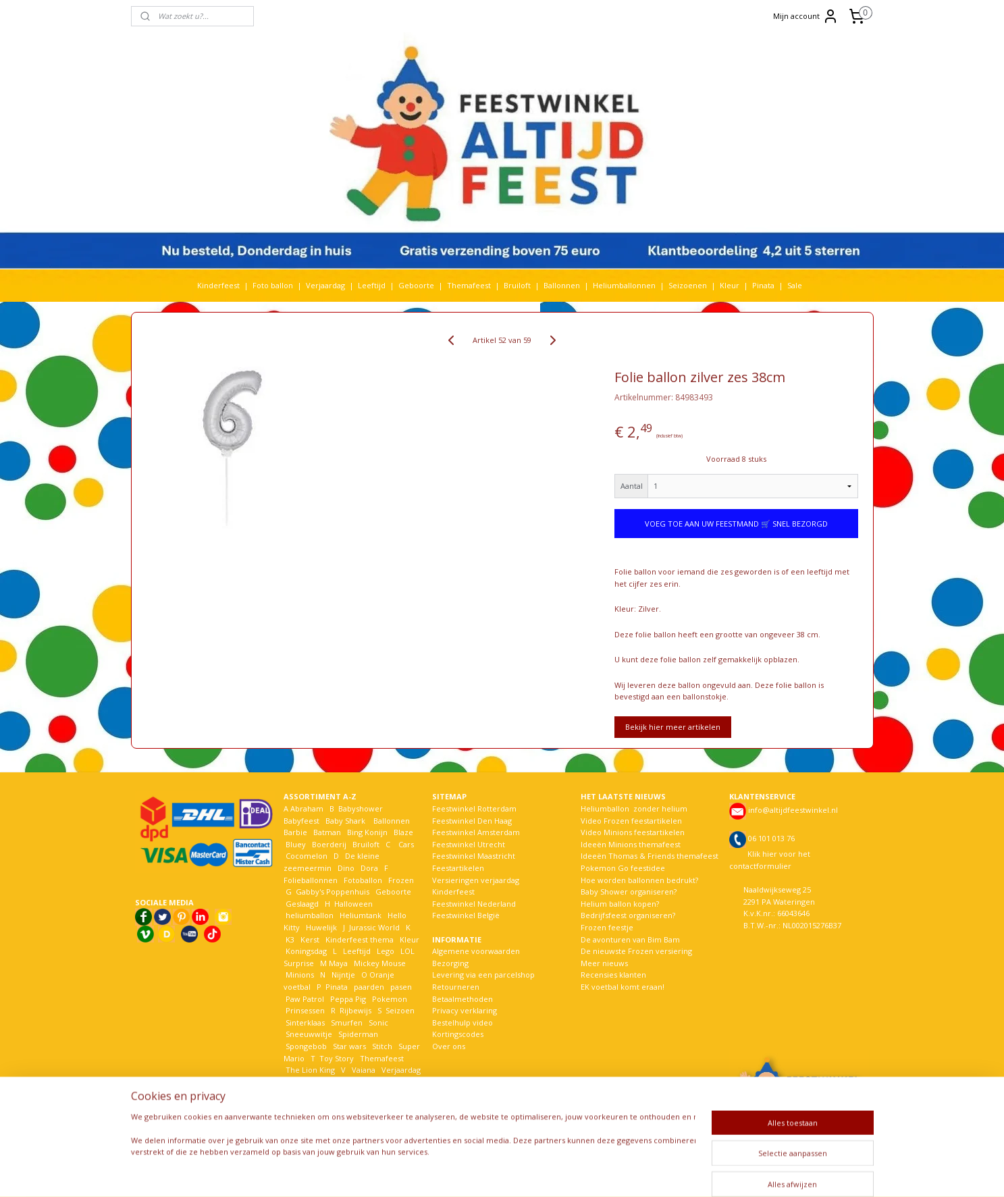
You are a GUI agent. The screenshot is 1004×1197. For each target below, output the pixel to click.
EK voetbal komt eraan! (622, 987)
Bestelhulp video (462, 1022)
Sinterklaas (305, 1022)
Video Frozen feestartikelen (631, 821)
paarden (369, 987)
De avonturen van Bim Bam (630, 939)
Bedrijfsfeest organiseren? (628, 915)
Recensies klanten (613, 974)
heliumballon (310, 915)
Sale (794, 285)
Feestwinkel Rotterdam (474, 808)
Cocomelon (306, 856)
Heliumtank (360, 915)
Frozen (401, 880)
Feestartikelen (458, 868)
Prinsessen (304, 1010)
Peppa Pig (348, 999)
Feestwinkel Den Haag (472, 821)
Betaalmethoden (462, 999)
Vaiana (363, 1070)
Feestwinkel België (466, 915)
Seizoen (400, 1010)
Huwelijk (321, 927)
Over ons (448, 1046)
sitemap (468, 1172)
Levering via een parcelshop (483, 974)
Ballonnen (562, 285)
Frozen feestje (607, 927)
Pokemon (389, 999)
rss (497, 1172)
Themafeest (469, 285)
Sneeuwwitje (309, 1034)
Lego (383, 951)
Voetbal (298, 1082)
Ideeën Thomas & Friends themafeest (649, 856)
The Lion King (309, 1070)
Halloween (353, 904)
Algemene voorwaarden (476, 951)
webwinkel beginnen (548, 1172)
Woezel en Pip (349, 1093)
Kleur (729, 285)
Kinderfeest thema (359, 939)
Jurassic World (374, 927)
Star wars (349, 1046)
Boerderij (329, 844)
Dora (368, 868)
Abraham (306, 808)
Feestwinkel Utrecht (468, 844)
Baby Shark (345, 821)
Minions (299, 974)
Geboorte (416, 285)
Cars (406, 844)
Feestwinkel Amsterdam (476, 832)
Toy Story (336, 1058)
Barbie (295, 832)
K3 (289, 939)
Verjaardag (325, 285)
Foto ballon (273, 285)
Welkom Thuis (358, 1082)
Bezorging (450, 963)
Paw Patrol (304, 999)
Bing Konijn (367, 832)
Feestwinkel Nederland (474, 904)
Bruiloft (517, 285)
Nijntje (342, 974)
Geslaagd (302, 904)
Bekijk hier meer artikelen (672, 727)
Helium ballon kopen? (620, 904)
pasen (401, 987)
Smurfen (347, 1022)
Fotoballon (363, 880)
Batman (327, 832)
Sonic (378, 1022)
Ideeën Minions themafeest (631, 844)
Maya (338, 963)
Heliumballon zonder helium (634, 808)
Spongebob (306, 1046)
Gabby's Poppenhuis (331, 891)
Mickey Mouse (380, 963)
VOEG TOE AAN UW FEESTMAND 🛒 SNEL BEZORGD (736, 523)
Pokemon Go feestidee (623, 868)
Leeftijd (372, 285)
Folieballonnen (311, 880)
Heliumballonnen (624, 285)
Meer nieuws (604, 963)
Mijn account (806, 16)
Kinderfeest (218, 285)
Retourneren (455, 987)
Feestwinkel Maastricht (473, 856)
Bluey (296, 844)
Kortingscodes (457, 1034)
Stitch (382, 1046)
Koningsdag (305, 951)
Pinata (763, 285)
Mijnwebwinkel (666, 1172)
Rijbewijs (355, 1010)
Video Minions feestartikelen (633, 832)
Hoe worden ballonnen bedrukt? (639, 880)
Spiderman (358, 1034)
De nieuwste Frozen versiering (636, 951)
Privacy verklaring (464, 1010)
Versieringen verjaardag (475, 880)
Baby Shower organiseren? (629, 891)
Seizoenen (687, 285)
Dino (346, 868)
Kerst (309, 939)
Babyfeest (301, 821)
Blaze (402, 832)
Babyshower (361, 808)
